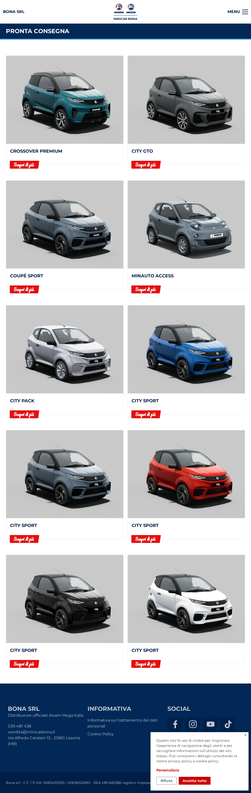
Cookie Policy (101, 734)
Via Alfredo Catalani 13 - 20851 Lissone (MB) (44, 741)
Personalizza (167, 770)
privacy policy (180, 761)
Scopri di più (24, 164)
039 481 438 (19, 726)
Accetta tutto (195, 781)
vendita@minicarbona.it (31, 732)
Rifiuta (167, 781)
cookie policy (207, 761)
